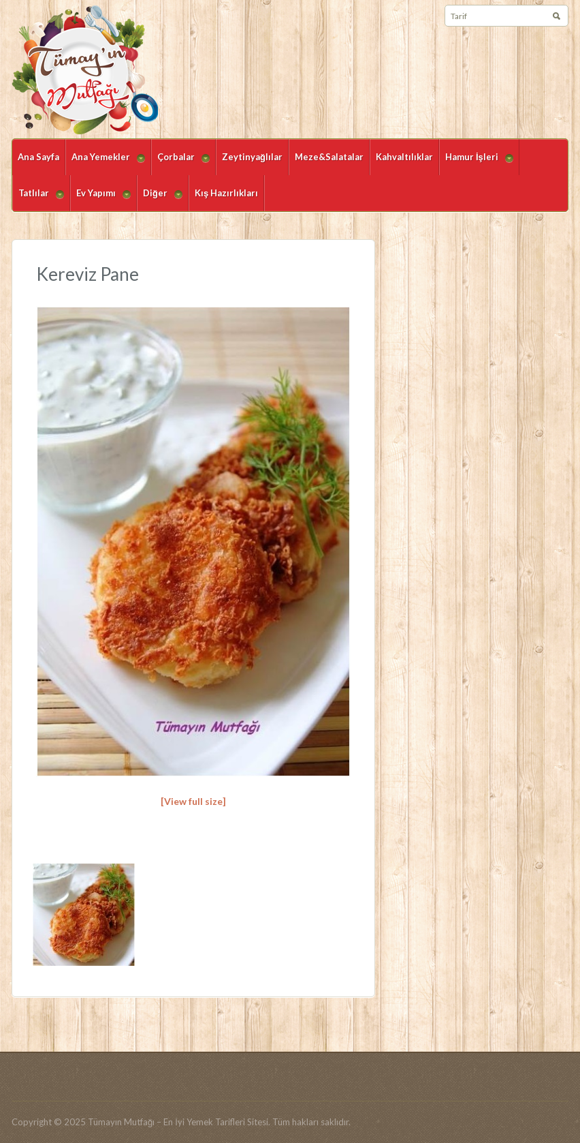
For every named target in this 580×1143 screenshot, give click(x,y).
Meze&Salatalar (329, 156)
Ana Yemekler (105, 163)
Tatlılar (38, 199)
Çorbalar (180, 163)
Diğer (159, 199)
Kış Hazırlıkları (226, 192)
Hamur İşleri (476, 163)
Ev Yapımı (100, 199)
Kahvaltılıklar (404, 156)
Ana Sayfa (38, 156)
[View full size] (193, 801)
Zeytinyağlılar (252, 156)
